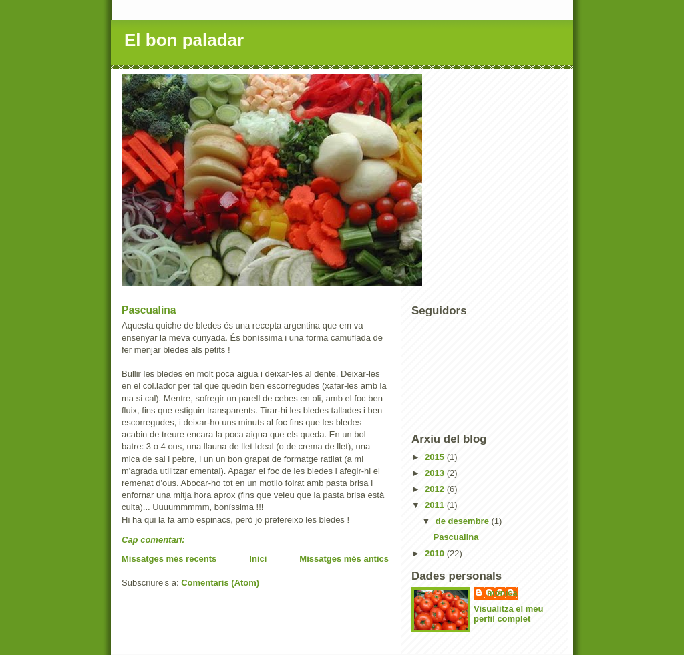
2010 (436, 553)
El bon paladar (184, 40)
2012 (436, 489)
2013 (436, 473)
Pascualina (149, 310)
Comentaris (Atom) (220, 583)
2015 (436, 457)
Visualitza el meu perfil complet (509, 614)
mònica (502, 593)
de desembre (464, 521)
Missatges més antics (344, 559)
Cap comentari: (154, 540)
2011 (436, 505)
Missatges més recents (169, 559)
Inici (258, 559)
